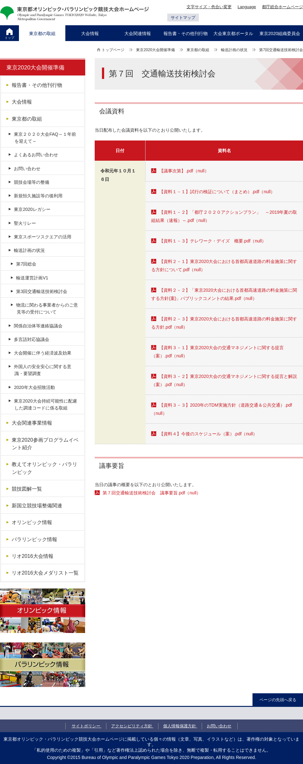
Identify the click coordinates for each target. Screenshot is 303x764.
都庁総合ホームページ (282, 6)
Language (247, 6)
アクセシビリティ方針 (132, 726)
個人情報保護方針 (180, 726)
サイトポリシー (87, 726)
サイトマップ (183, 17)
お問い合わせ (219, 726)
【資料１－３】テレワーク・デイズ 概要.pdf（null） (212, 240)
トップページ (113, 50)
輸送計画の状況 (234, 50)
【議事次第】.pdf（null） (184, 170)
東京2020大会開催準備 (155, 50)
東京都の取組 (198, 50)
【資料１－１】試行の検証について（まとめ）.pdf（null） (217, 191)
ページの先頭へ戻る (277, 699)
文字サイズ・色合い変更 (209, 6)
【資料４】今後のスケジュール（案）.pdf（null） (208, 433)
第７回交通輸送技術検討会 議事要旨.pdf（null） (152, 492)
